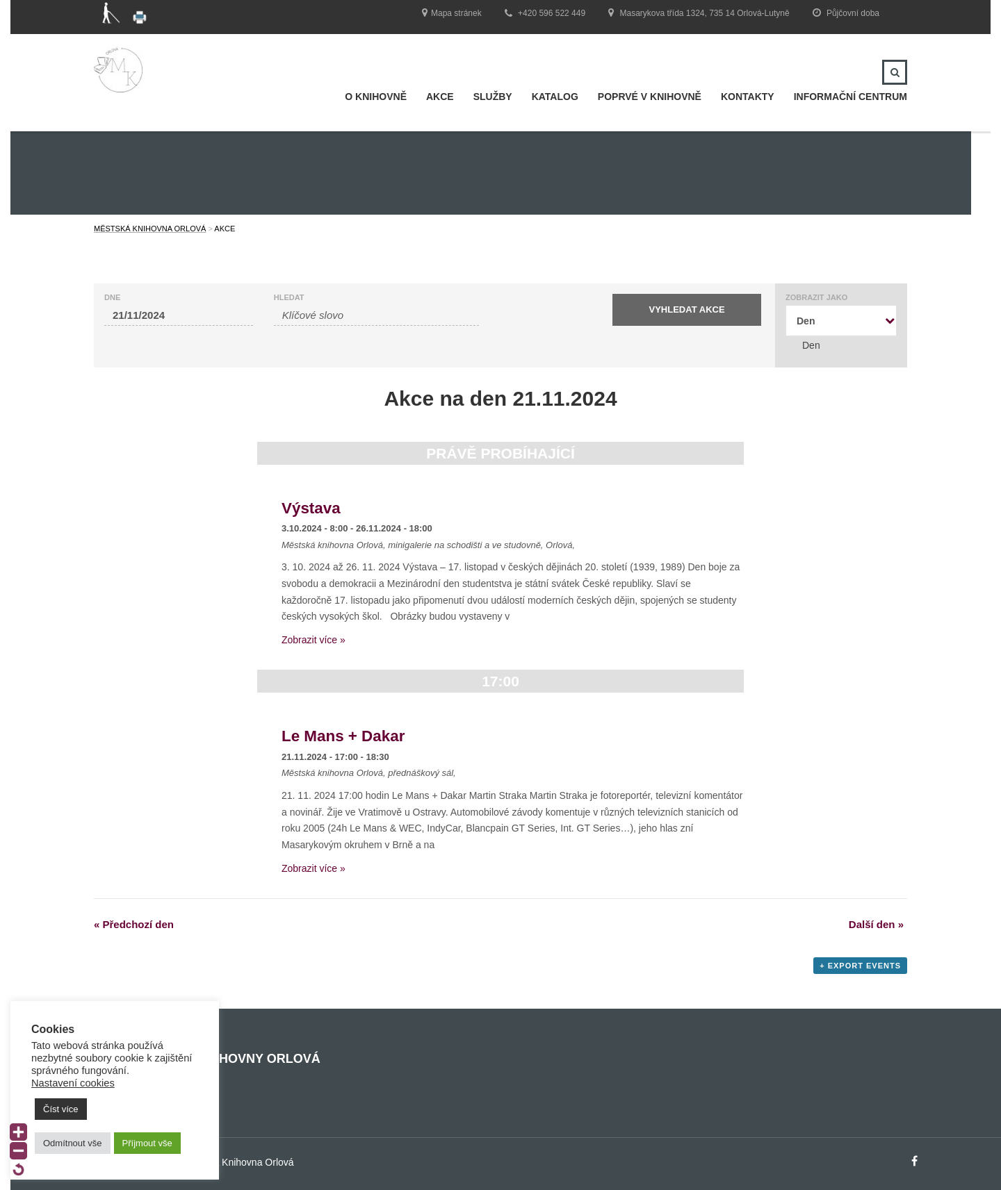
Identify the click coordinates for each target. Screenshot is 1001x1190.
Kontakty (747, 96)
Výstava (311, 508)
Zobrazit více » (313, 639)
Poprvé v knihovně (649, 96)
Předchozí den (134, 924)
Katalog (555, 96)
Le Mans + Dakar (343, 736)
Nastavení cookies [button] (73, 1083)
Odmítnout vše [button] (72, 1143)
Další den (876, 924)
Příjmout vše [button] (147, 1143)
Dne (112, 297)
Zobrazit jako (816, 297)
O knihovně (376, 96)
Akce (440, 96)
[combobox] (841, 320)
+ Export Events (860, 965)
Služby (492, 96)
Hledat (289, 297)
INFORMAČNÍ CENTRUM (850, 96)
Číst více (61, 1109)
